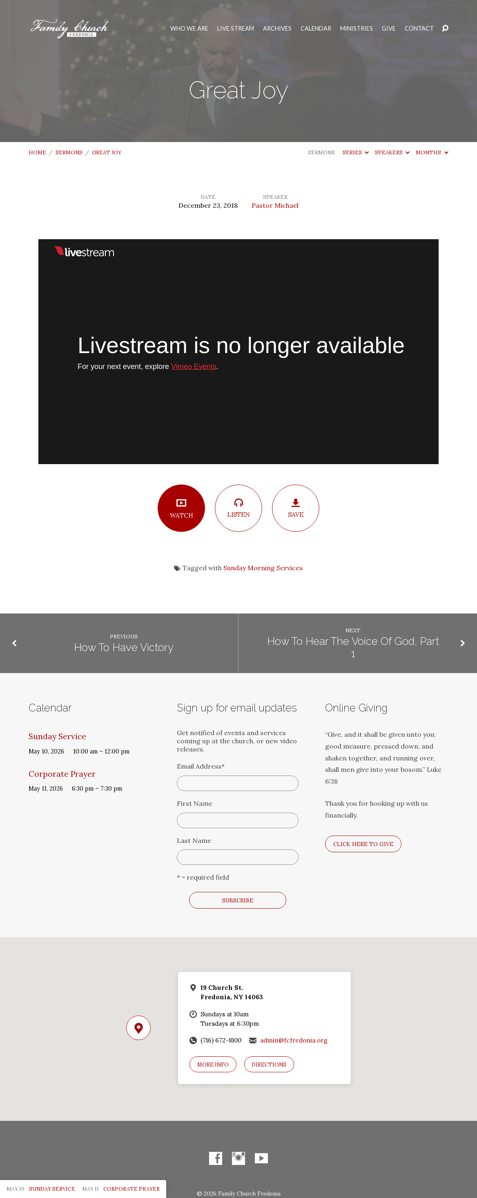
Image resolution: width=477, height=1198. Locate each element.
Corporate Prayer (62, 774)
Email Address (201, 766)
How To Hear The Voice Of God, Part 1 (353, 647)
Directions (269, 1064)
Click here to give (363, 844)
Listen (238, 507)
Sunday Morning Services (263, 568)
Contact (419, 28)
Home (37, 152)
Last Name (194, 840)
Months (432, 152)
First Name (194, 803)
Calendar (316, 28)
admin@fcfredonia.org (294, 1040)
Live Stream (235, 28)
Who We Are (189, 28)
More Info (213, 1064)
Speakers (392, 152)
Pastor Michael (275, 205)
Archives (277, 28)
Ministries (356, 28)
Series (356, 152)
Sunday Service (57, 736)
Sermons (69, 152)
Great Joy (106, 152)
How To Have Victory (124, 647)
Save (296, 508)
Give (389, 28)
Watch (181, 508)
